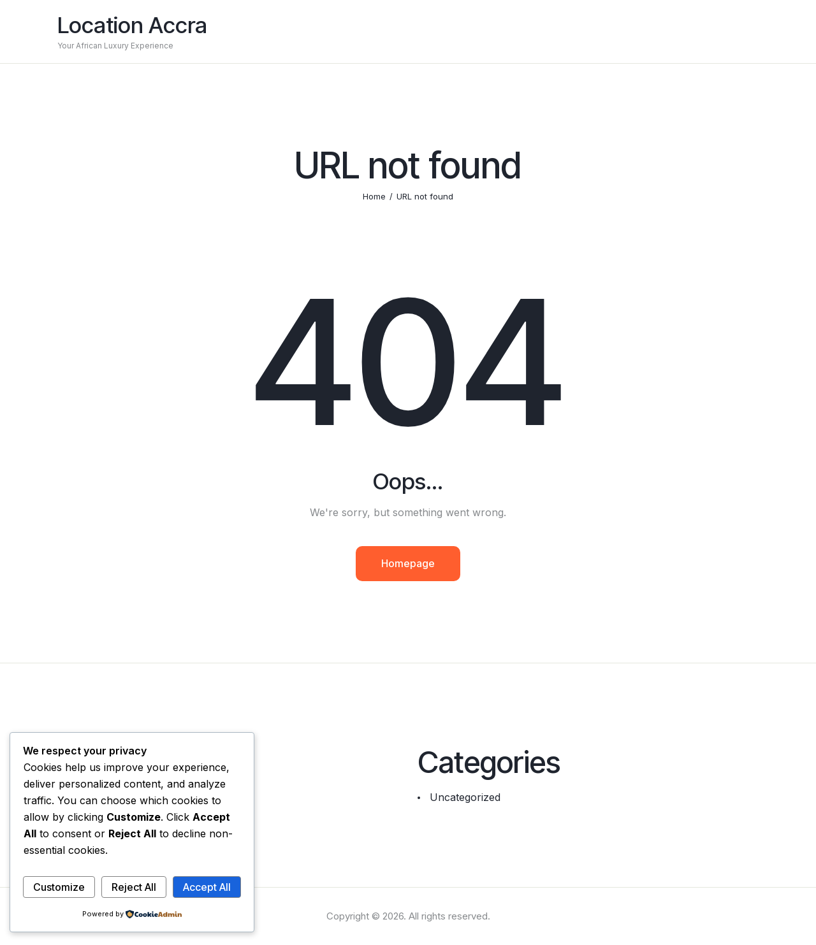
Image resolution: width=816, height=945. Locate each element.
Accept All (207, 887)
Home (374, 196)
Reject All (134, 887)
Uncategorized (465, 797)
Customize (59, 887)
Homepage (408, 563)
